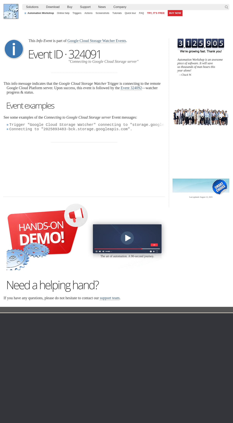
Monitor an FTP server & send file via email (201, 384)
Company (119, 7)
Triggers (76, 13)
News (102, 7)
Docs (73, 310)
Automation (85, 318)
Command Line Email (50, 332)
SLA (188, 337)
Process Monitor (120, 364)
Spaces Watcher (121, 355)
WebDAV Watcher (121, 341)
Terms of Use (15, 323)
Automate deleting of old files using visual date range (108, 384)
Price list (151, 341)
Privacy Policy (194, 332)
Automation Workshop (41, 13)
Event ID (86, 310)
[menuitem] (32, 7)
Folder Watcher (120, 327)
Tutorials (117, 13)
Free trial (43, 323)
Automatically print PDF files (192, 388)
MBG (149, 346)
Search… (226, 7)
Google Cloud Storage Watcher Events (96, 41)
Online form (192, 327)
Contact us (192, 323)
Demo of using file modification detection (101, 393)
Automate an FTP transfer (191, 393)
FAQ (141, 13)
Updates (42, 337)
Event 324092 (131, 88)
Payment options (156, 337)
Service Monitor (120, 359)
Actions (88, 13)
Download (53, 7)
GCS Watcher (119, 350)
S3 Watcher (118, 346)
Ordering (152, 318)
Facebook (91, 410)
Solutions (32, 7)
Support (85, 7)
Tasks (80, 341)
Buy (69, 7)
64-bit (41, 346)
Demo (80, 359)
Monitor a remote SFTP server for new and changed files (40, 384)
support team (110, 298)
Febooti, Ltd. (11, 11)
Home (11, 318)
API (79, 346)
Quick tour (130, 13)
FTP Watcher (119, 332)
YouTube (78, 410)
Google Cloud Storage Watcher (113, 310)
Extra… (115, 369)
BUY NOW (175, 13)
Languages (13, 327)
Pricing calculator (156, 332)
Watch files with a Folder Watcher (26, 388)
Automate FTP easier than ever (25, 393)
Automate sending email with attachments (101, 388)
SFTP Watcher (119, 337)
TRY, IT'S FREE (156, 13)
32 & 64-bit (44, 341)
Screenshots (102, 13)
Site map (12, 332)
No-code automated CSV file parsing (98, 397)
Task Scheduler (120, 323)
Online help (63, 13)
